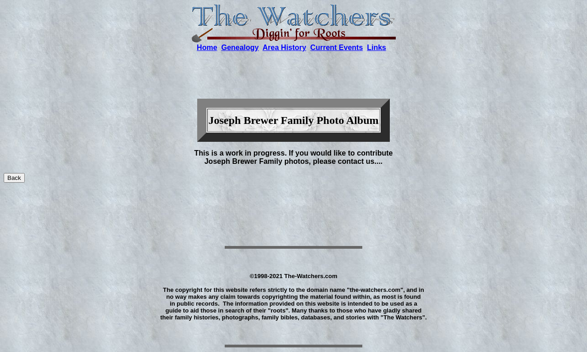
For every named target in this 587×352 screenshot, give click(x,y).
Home (207, 47)
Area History (284, 47)
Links (376, 47)
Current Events (336, 47)
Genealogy (240, 47)
